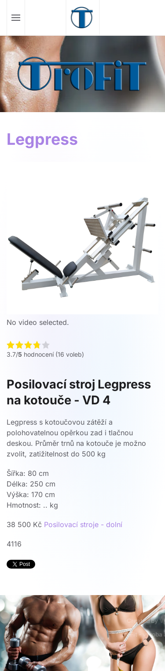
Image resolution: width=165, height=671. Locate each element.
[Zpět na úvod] (82, 17)
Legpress (42, 139)
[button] (16, 17)
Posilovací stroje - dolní (83, 524)
